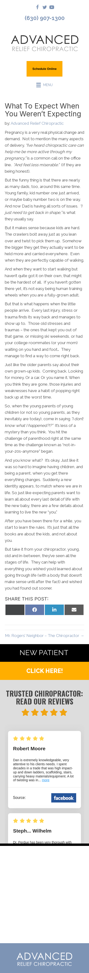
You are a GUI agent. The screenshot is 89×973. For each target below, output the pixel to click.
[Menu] (45, 85)
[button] (44, 671)
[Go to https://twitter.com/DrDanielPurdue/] (44, 8)
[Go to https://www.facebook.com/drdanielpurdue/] (37, 8)
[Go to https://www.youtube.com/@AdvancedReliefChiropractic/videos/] (51, 8)
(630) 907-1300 (45, 18)
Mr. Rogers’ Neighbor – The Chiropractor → (44, 635)
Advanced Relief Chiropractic (37, 123)
